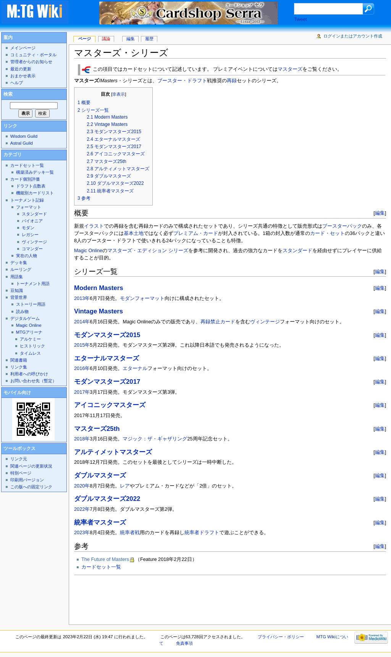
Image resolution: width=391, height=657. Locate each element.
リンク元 (18, 458)
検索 (8, 94)
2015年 (82, 345)
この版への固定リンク (31, 486)
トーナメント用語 (33, 283)
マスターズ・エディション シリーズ (147, 250)
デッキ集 (18, 262)
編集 (380, 213)
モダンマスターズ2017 (107, 381)
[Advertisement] (213, 597)
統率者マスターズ (100, 522)
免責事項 (184, 643)
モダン (127, 298)
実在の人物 (26, 255)
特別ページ (20, 473)
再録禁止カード (217, 321)
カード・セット (327, 233)
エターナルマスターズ (106, 358)
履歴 (149, 38)
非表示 (118, 94)
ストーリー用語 (30, 304)
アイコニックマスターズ (109, 405)
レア (125, 486)
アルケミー (30, 339)
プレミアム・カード (195, 233)
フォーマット (150, 298)
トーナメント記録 (27, 200)
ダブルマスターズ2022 (107, 498)
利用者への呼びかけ (29, 374)
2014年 (82, 321)
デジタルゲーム (25, 318)
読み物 (22, 311)
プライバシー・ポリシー (281, 636)
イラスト (94, 226)
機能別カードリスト (35, 193)
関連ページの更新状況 (31, 466)
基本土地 (134, 233)
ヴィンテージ (265, 321)
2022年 (82, 509)
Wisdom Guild (23, 136)
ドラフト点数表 (30, 186)
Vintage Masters (98, 311)
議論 (106, 38)
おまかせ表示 (23, 75)
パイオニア (32, 220)
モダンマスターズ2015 (107, 335)
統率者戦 (130, 532)
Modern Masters (98, 288)
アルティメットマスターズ (113, 452)
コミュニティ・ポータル (33, 54)
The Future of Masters (105, 559)
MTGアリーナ (29, 332)
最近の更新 (20, 69)
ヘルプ (16, 82)
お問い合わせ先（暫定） (33, 380)
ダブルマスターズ (100, 475)
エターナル (135, 368)
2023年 (82, 532)
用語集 (16, 276)
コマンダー (32, 248)
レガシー (30, 234)
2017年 (82, 392)
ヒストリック (32, 346)
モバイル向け (17, 392)
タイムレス (30, 353)
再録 (232, 80)
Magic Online (88, 250)
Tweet (300, 19)
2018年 (82, 439)
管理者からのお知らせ (31, 61)
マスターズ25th (97, 428)
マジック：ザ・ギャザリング (155, 439)
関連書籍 (18, 360)
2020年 (82, 486)
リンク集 (18, 367)
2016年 (82, 368)
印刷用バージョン (27, 480)
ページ (84, 38)
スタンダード (297, 250)
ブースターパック (342, 226)
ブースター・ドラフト (182, 80)
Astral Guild (21, 143)
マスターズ (290, 69)
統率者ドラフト (201, 532)
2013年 (82, 298)
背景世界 (18, 297)
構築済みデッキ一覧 (35, 172)
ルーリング (20, 269)
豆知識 (16, 290)
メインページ (23, 48)
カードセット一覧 (101, 567)
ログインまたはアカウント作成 (352, 36)
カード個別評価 (25, 179)
